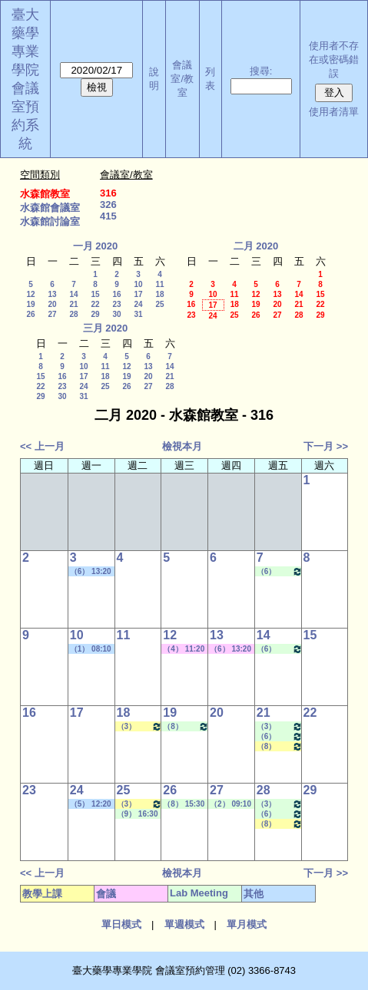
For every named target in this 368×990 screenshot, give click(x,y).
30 (116, 314)
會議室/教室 (182, 78)
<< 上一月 (42, 446)
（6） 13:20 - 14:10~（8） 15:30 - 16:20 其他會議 (230, 649)
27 (52, 314)
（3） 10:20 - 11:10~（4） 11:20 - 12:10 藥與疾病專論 (140, 726)
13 (52, 294)
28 (73, 314)
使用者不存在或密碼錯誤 (334, 59)
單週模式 (184, 924)
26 (30, 314)
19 (30, 304)
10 (138, 284)
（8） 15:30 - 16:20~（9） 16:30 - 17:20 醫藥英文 (280, 746)
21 (73, 304)
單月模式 (247, 924)
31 (138, 314)
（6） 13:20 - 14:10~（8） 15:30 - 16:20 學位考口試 (90, 571)
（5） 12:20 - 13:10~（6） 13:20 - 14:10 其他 (90, 804)
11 (159, 284)
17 (138, 294)
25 (159, 304)
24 (138, 304)
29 (95, 314)
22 (95, 304)
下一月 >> (325, 446)
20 (52, 304)
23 (116, 304)
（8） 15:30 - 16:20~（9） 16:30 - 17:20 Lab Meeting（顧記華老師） (186, 726)
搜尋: (261, 71)
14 (73, 294)
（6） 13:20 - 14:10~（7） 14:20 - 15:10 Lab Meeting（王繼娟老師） (280, 571)
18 (159, 294)
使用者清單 (334, 111)
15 (95, 294)
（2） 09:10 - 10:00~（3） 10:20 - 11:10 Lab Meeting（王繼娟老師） (232, 804)
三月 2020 (105, 328)
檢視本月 (182, 446)
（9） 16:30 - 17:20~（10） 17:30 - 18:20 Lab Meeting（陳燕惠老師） (139, 814)
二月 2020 (256, 246)
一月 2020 (95, 246)
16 (116, 294)
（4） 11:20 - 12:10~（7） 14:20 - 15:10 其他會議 (183, 649)
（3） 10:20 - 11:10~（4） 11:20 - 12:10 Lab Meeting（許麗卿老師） (280, 726)
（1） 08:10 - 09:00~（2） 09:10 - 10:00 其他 (90, 649)
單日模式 (121, 924)
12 (30, 294)
